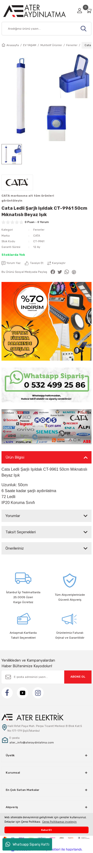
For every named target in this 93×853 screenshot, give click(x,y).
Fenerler (38, 229)
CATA (36, 235)
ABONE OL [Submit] (77, 676)
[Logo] (37, 10)
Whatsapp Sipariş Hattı (27, 844)
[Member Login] (79, 10)
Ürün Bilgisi (14, 457)
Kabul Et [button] (46, 830)
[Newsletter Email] (46, 677)
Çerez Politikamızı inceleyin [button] (59, 821)
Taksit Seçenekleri (20, 532)
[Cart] (89, 10)
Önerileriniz (14, 548)
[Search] (46, 29)
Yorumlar (12, 516)
